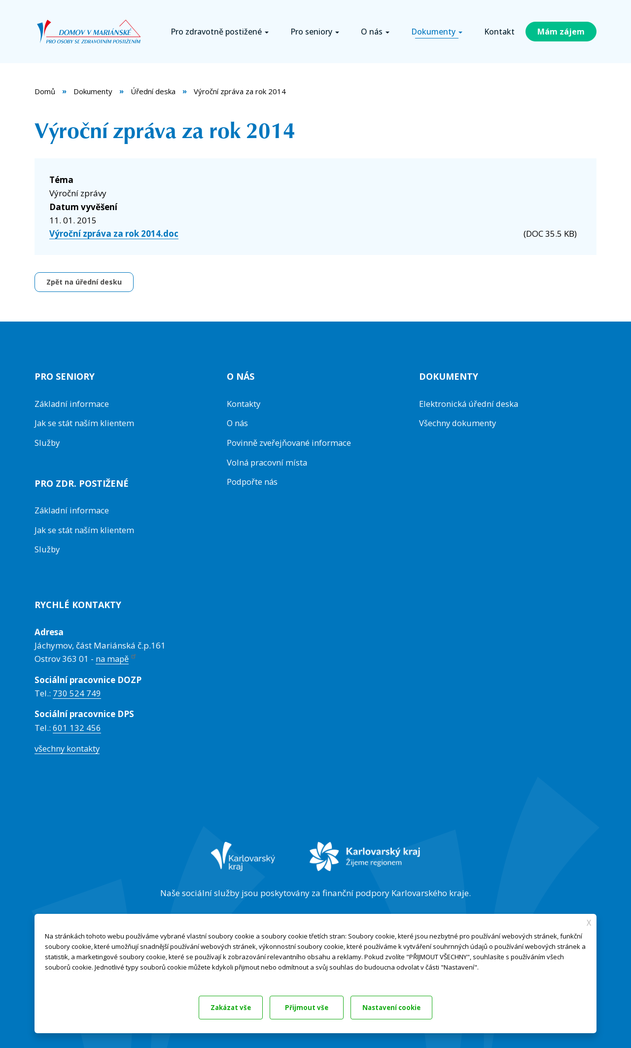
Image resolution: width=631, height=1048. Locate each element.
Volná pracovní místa (268, 461)
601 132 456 (77, 725)
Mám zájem (561, 31)
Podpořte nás (253, 480)
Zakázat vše (223, 1007)
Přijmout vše (408, 1007)
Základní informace (73, 403)
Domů (45, 91)
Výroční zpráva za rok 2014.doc (113, 233)
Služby (48, 442)
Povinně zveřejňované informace (289, 442)
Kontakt (499, 31)
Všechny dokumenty (458, 423)
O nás (238, 423)
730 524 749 (77, 691)
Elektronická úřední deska (470, 403)
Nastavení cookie (315, 1007)
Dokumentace (64, 977)
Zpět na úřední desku (84, 282)
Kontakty (244, 403)
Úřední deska (153, 91)
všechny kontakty (68, 746)
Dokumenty (92, 91)
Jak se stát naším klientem (85, 423)
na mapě (117, 657)
